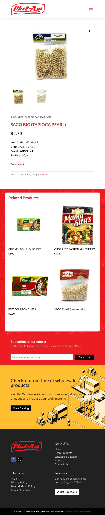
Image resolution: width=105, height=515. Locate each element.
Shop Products (63, 452)
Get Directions (68, 492)
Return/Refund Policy (23, 486)
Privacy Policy (19, 482)
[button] (89, 31)
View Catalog (21, 408)
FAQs (14, 478)
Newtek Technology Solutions (78, 511)
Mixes (20, 117)
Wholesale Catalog (66, 456)
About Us (60, 460)
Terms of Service (21, 490)
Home (58, 449)
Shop (13, 117)
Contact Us (61, 464)
